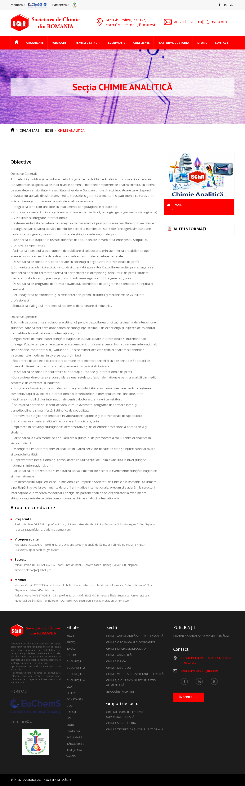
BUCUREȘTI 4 (75, 680)
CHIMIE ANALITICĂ (118, 655)
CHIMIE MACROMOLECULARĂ (126, 648)
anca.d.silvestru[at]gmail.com (200, 671)
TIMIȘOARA (74, 750)
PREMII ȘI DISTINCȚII (87, 43)
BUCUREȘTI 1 (75, 661)
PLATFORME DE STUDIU (173, 43)
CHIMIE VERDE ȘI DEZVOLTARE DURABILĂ (134, 674)
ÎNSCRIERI (188, 697)
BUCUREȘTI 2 (75, 667)
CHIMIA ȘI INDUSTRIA (121, 723)
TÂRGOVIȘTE (75, 743)
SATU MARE (74, 737)
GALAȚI (71, 712)
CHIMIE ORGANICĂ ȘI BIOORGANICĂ (130, 642)
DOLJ (69, 705)
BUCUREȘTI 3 (75, 674)
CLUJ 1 (70, 686)
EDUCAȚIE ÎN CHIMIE (120, 691)
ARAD (70, 636)
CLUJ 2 (70, 693)
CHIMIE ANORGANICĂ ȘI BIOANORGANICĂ (134, 636)
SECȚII (48, 130)
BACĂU (71, 648)
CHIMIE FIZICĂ (116, 661)
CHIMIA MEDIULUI (118, 667)
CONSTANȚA (74, 699)
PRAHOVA (73, 731)
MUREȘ (71, 725)
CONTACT (221, 43)
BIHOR (71, 655)
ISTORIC (202, 43)
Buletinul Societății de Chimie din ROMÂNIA (201, 636)
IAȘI (69, 718)
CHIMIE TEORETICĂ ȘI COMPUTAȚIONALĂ (134, 729)
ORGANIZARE (35, 43)
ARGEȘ (70, 642)
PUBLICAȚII (58, 43)
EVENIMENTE (116, 43)
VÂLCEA (71, 756)
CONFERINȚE (141, 43)
